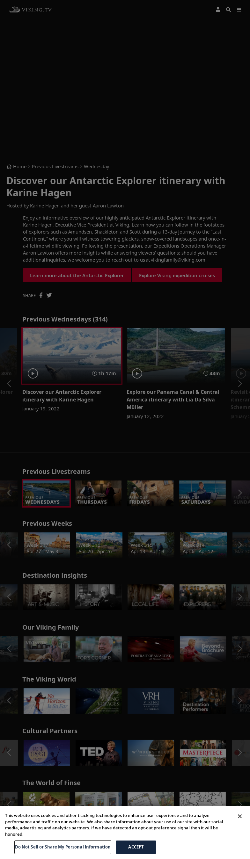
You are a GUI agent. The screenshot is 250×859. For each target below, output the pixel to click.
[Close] (240, 816)
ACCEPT (136, 847)
